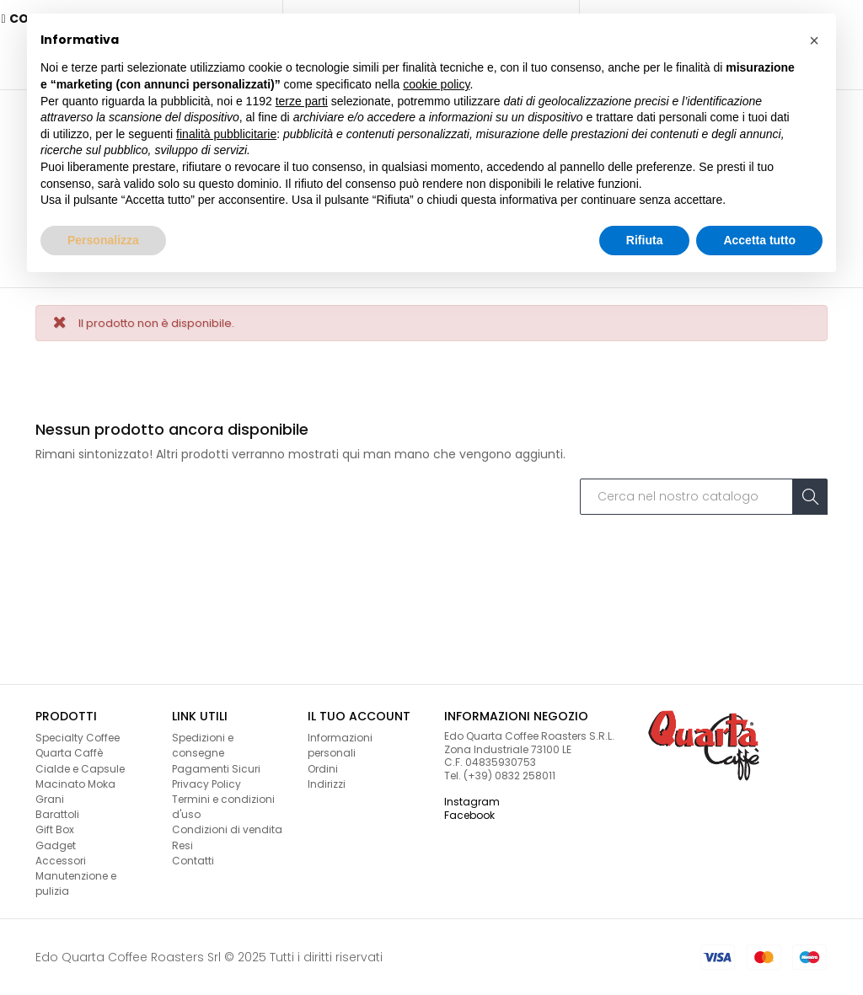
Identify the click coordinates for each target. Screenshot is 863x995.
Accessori (60, 859)
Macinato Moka (75, 782)
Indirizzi (327, 782)
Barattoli (57, 813)
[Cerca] (704, 495)
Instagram (472, 801)
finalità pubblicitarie (226, 134)
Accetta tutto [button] (759, 240)
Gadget (55, 844)
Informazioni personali (340, 744)
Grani (49, 798)
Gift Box (54, 828)
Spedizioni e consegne (202, 744)
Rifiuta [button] (644, 240)
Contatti (193, 859)
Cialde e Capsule (80, 767)
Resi (182, 844)
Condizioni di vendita (227, 828)
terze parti (302, 101)
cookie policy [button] (436, 84)
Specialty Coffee (77, 737)
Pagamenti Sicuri (216, 767)
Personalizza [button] (103, 240)
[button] (814, 40)
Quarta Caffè (69, 752)
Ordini (323, 767)
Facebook (469, 813)
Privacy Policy (206, 782)
